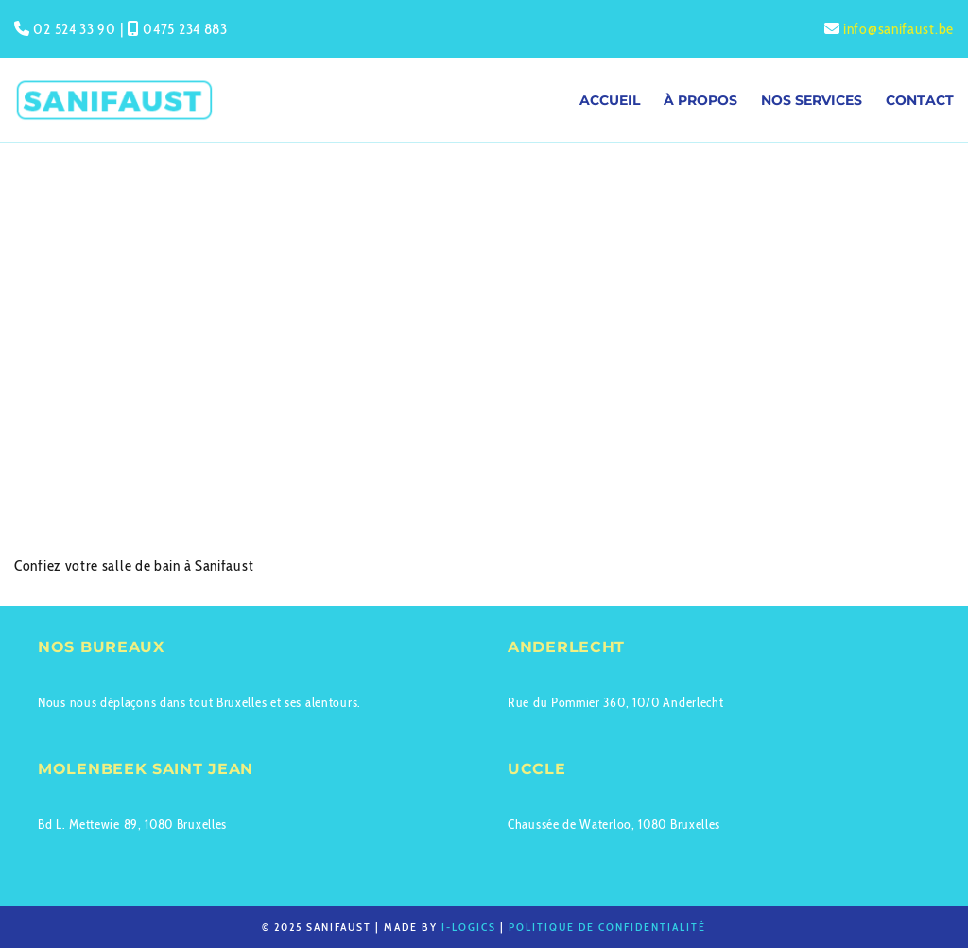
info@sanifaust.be (898, 29)
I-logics (468, 927)
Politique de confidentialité (607, 927)
